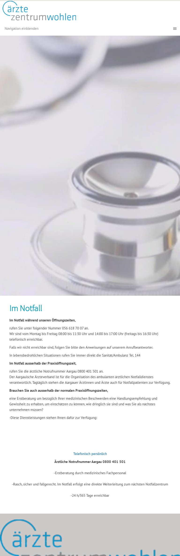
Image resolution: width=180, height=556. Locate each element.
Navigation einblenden (21, 28)
